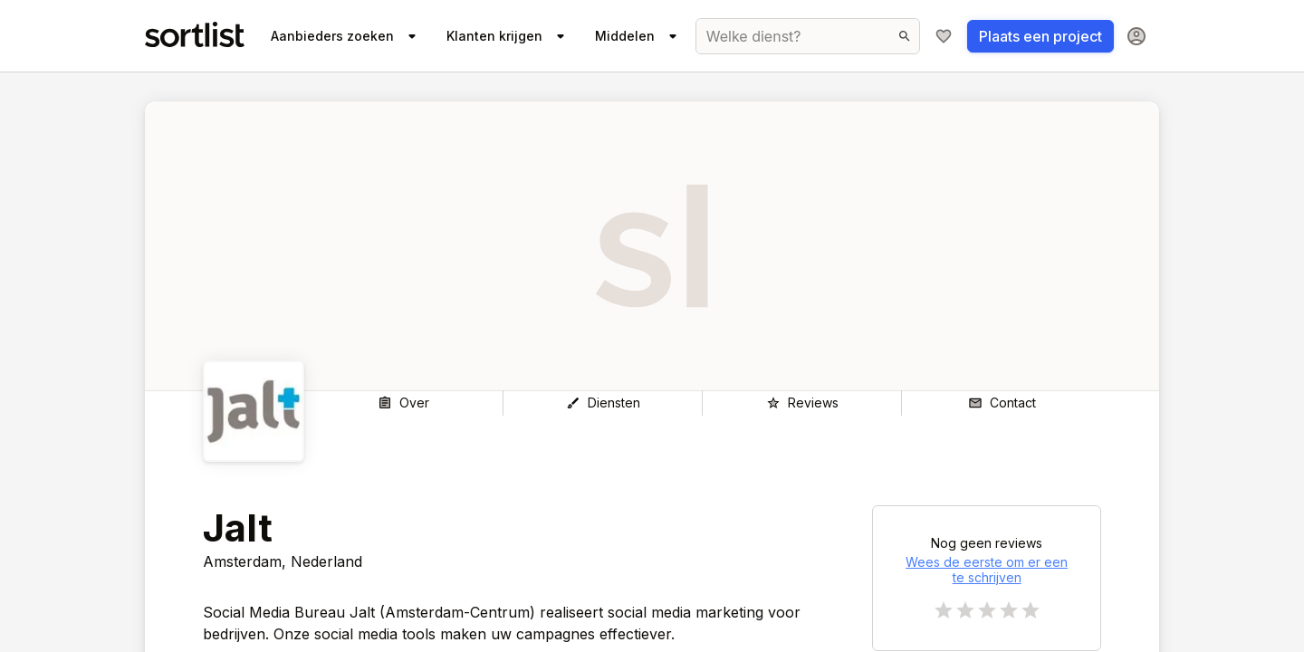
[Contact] (1001, 403)
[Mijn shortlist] (944, 36)
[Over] (403, 403)
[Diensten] (602, 403)
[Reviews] (802, 403)
